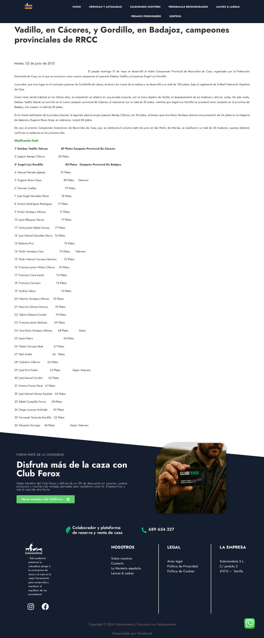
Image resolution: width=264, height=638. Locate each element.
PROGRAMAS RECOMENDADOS (188, 7)
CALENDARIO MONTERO (145, 7)
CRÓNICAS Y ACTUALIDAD (105, 7)
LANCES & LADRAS (228, 7)
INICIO (77, 7)
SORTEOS (175, 16)
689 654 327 (161, 529)
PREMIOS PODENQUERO (146, 16)
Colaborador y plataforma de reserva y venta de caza (97, 530)
